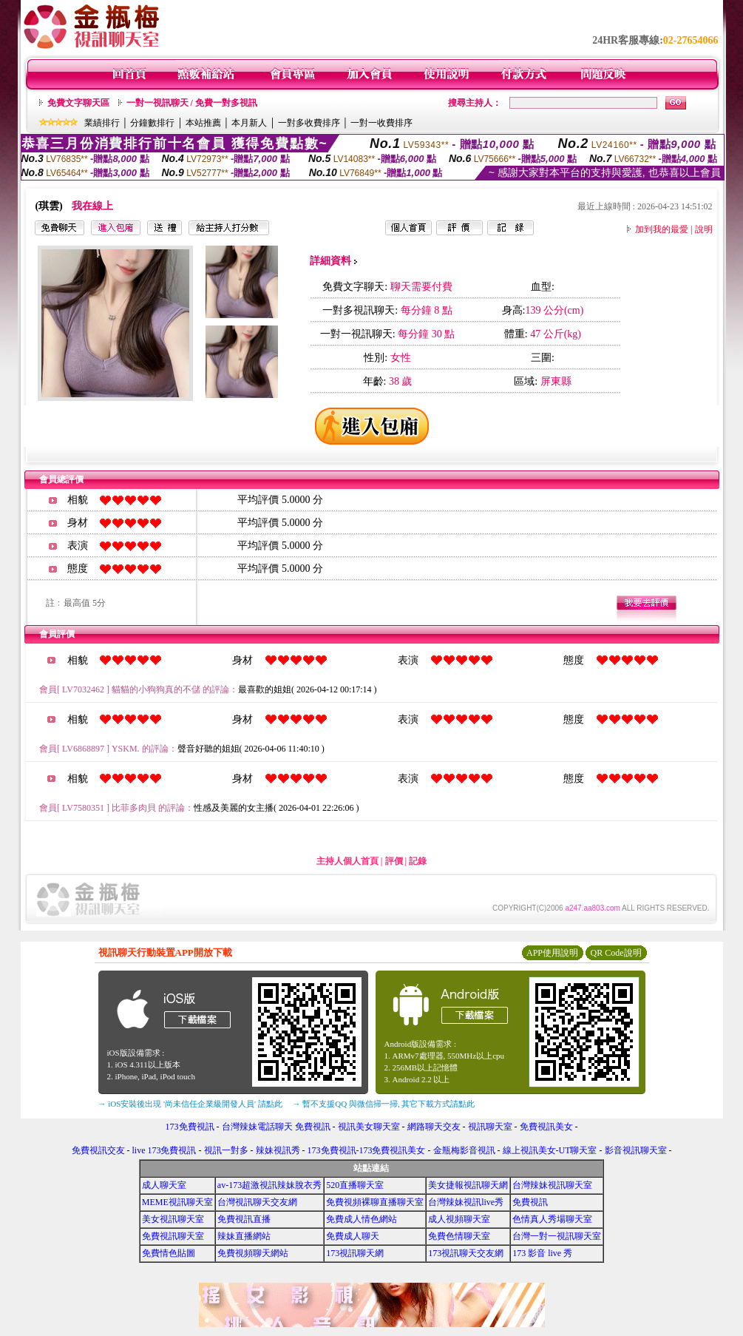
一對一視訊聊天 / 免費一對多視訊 (191, 103)
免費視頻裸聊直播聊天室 (375, 1202)
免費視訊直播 (244, 1219)
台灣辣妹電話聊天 (257, 1126)
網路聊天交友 (434, 1126)
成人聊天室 (164, 1185)
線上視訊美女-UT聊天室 (550, 1150)
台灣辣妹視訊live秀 (465, 1202)
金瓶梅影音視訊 (464, 1150)
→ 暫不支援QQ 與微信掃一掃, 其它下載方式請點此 (384, 1103)
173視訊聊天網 (355, 1253)
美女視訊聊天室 (173, 1219)
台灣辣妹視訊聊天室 (552, 1185)
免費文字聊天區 (78, 103)
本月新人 (249, 123)
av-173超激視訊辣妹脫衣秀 (269, 1185)
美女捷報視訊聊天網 (468, 1185)
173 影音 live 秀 (542, 1253)
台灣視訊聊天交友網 (257, 1202)
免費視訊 (312, 1126)
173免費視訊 (190, 1126)
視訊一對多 (226, 1150)
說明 (704, 229)
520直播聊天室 (355, 1185)
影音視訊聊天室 (636, 1150)
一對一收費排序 (381, 123)
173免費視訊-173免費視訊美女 (367, 1150)
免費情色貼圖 (168, 1253)
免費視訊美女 (546, 1126)
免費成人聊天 (352, 1236)
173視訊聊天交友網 (465, 1253)
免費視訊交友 (98, 1150)
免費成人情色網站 (361, 1219)
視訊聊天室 (490, 1126)
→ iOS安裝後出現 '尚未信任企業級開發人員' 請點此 (190, 1103)
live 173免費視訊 (164, 1150)
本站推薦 (203, 123)
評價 (394, 861)
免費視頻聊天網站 (252, 1253)
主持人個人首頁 (347, 861)
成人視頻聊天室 (459, 1219)
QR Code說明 (616, 953)
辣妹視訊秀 (278, 1150)
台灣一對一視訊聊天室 (556, 1236)
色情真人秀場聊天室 (552, 1219)
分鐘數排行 (152, 123)
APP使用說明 (552, 953)
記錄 (418, 861)
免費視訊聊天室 (173, 1236)
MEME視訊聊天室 (177, 1202)
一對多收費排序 (309, 123)
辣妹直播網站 (244, 1236)
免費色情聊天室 (459, 1236)
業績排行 (102, 123)
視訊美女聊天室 (369, 1126)
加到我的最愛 (661, 229)
